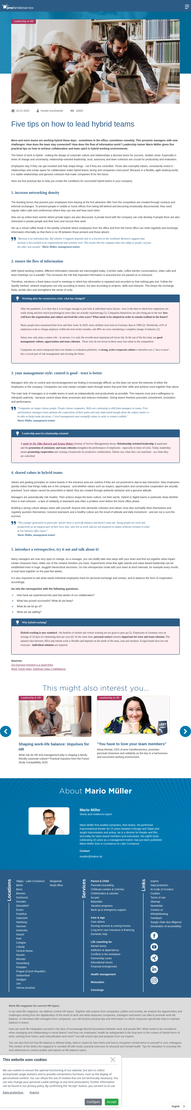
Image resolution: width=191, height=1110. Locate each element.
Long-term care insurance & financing (112, 929)
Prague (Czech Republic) (30, 971)
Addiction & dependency (105, 950)
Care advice (98, 921)
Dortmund (22, 897)
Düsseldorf (22, 905)
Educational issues (102, 962)
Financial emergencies (104, 966)
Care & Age (98, 917)
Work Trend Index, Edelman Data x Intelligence (38, 668)
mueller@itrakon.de (91, 856)
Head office (56, 885)
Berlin (19, 885)
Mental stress (98, 945)
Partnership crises (101, 958)
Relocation (97, 982)
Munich (20, 954)
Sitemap (155, 901)
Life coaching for (101, 941)
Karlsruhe (21, 930)
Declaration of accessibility (166, 926)
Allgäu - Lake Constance (30, 881)
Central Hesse (24, 950)
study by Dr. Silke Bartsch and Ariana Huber (48, 443)
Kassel (20, 934)
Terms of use (158, 897)
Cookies (155, 893)
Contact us (157, 909)
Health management (103, 974)
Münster (21, 959)
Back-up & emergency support (108, 909)
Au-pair (95, 897)
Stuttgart (21, 979)
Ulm (18, 983)
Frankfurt (21, 913)
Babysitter (96, 901)
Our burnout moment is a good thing (32, 664)
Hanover (21, 926)
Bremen (20, 893)
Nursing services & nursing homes (110, 925)
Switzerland (23, 975)
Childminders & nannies (104, 893)
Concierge (97, 989)
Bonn (19, 889)
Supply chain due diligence (166, 922)
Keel (18, 938)
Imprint (155, 881)
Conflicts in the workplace (105, 954)
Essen (20, 909)
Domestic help (99, 934)
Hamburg (21, 922)
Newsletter (157, 905)
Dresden (21, 901)
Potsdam (21, 967)
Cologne (21, 942)
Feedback (156, 918)
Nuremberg (22, 963)
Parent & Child (100, 881)
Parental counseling (102, 885)
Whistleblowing (159, 913)
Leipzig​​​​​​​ (20, 946)
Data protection (159, 885)
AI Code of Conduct (162, 889)
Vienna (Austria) (25, 987)
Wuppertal (56, 881)
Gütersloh (22, 918)
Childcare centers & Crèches (107, 889)
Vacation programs (101, 905)
